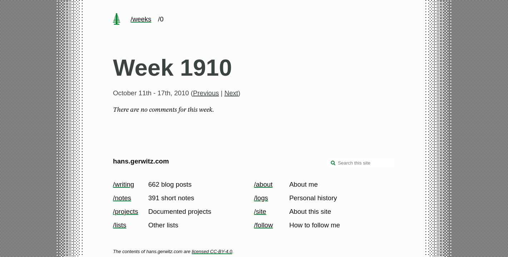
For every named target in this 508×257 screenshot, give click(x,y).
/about (263, 184)
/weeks (140, 19)
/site (260, 211)
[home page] (116, 19)
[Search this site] (361, 162)
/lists (119, 225)
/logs (261, 198)
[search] (333, 163)
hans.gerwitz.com (141, 161)
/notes (122, 198)
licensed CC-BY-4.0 (212, 251)
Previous (206, 93)
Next (231, 93)
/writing (123, 184)
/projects (125, 211)
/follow (263, 225)
